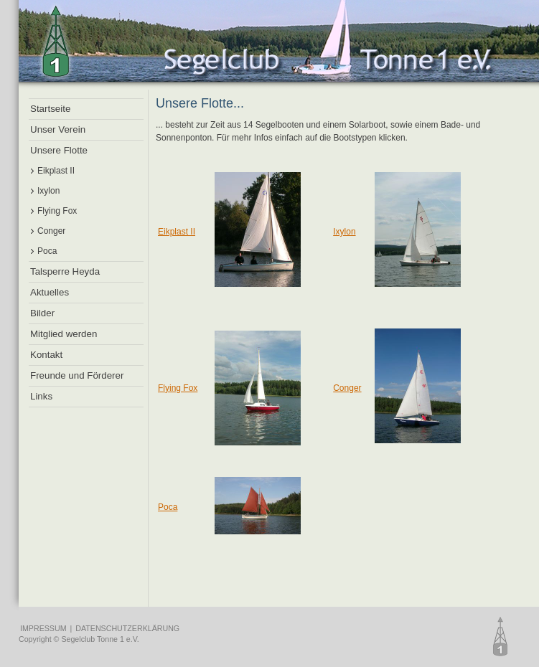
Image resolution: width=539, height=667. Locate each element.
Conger (51, 231)
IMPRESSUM (43, 628)
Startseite (50, 108)
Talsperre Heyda (65, 271)
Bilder (42, 313)
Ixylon (48, 191)
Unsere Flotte (59, 150)
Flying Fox (57, 211)
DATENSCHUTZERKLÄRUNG (127, 628)
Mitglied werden (63, 333)
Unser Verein (57, 129)
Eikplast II (56, 171)
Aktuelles (49, 292)
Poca (47, 251)
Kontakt (46, 354)
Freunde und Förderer (76, 375)
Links (41, 396)
